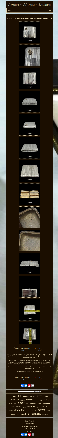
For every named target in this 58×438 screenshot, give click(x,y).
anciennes (33, 403)
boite (34, 410)
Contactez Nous (29, 423)
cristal (39, 403)
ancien (42, 409)
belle (38, 407)
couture (24, 407)
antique (31, 406)
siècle (15, 403)
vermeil (29, 399)
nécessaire (22, 400)
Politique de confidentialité (29, 426)
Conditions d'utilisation (30, 429)
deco (41, 400)
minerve (14, 399)
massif (45, 406)
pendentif (25, 414)
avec (27, 403)
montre (11, 410)
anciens (28, 410)
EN (28, 431)
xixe (48, 410)
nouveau (46, 403)
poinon (26, 396)
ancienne (19, 409)
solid (18, 414)
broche (13, 414)
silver (40, 396)
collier (18, 407)
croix (36, 400)
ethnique (45, 414)
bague (21, 402)
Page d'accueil (29, 421)
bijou (12, 407)
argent (36, 413)
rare (46, 397)
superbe (32, 397)
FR (31, 431)
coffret (10, 403)
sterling (46, 400)
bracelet (16, 396)
